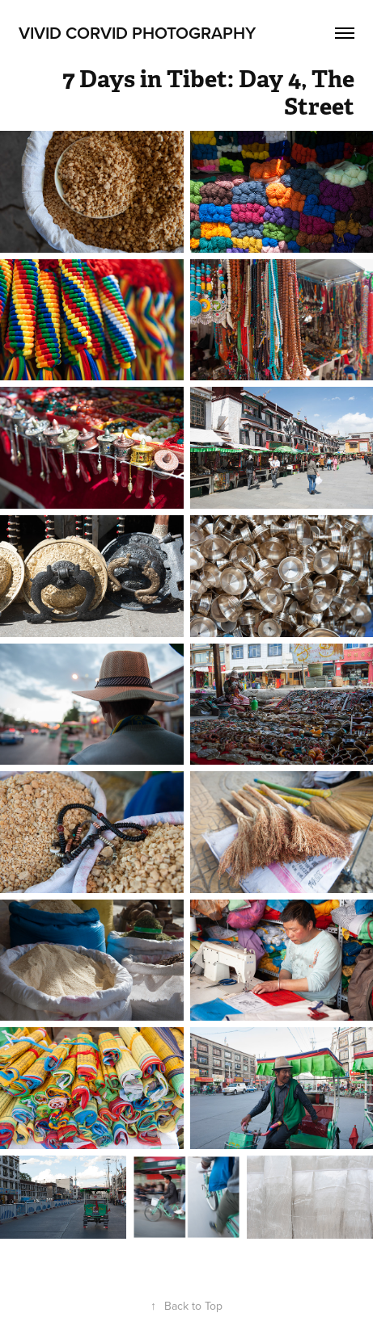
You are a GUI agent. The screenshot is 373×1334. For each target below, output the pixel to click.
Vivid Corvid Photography (137, 32)
